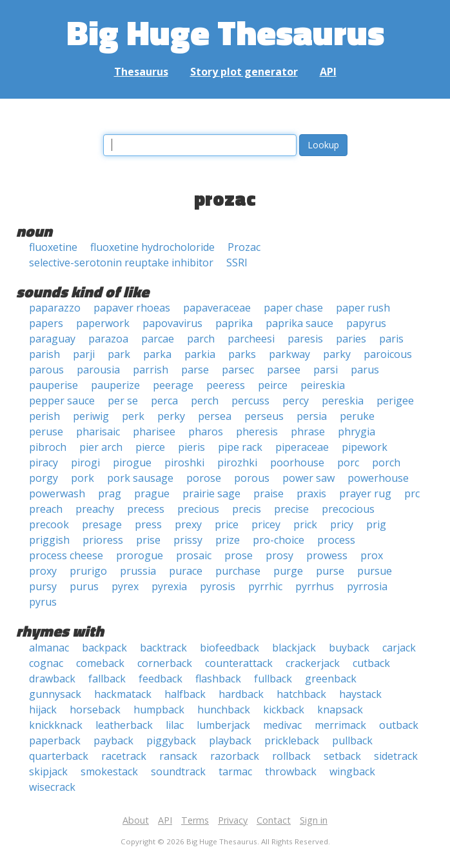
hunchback (223, 709)
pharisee (154, 431)
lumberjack (223, 725)
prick (305, 524)
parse (195, 369)
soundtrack (178, 771)
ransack (178, 756)
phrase (308, 431)
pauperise (53, 385)
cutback (371, 663)
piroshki (184, 462)
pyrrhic (265, 586)
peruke (357, 416)
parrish (150, 369)
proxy (43, 571)
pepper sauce (62, 400)
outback (398, 725)
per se (123, 400)
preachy (94, 509)
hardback (241, 694)
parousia (98, 369)
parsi (325, 369)
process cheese (66, 555)
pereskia (343, 400)
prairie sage (211, 493)
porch (386, 462)
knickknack (56, 725)
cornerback (164, 663)
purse (330, 571)
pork (82, 478)
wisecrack (52, 787)
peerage (173, 385)
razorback (234, 756)
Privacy (233, 820)
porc (348, 462)
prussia (138, 571)
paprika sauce (299, 323)
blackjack (294, 647)
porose (203, 478)
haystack (360, 694)
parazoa (108, 339)
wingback (352, 771)
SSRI (237, 262)
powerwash (57, 493)
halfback (185, 694)
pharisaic (98, 431)
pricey (265, 524)
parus (365, 369)
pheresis (257, 431)
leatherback (124, 725)
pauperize (115, 385)
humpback (158, 709)
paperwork (103, 323)
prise (148, 540)
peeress (225, 385)
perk (133, 416)
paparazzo (55, 308)
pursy (43, 586)
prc (412, 493)
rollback (291, 756)
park (119, 354)
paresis (305, 339)
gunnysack (55, 694)
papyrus (366, 323)
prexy (188, 524)
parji (84, 354)
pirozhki (237, 462)
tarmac (235, 771)
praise (268, 493)
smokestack (109, 771)
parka (157, 354)
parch (201, 339)
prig (376, 524)
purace (185, 571)
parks (242, 354)
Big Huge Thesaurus (225, 32)
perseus (264, 416)
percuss (250, 400)
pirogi (85, 462)
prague (152, 493)
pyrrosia (367, 586)
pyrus (43, 602)
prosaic (193, 555)
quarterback (58, 756)
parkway (289, 354)
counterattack (239, 663)
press (148, 524)
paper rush (363, 308)
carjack (399, 647)
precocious (348, 509)
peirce (273, 385)
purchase (237, 571)
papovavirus (172, 323)
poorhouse (297, 462)
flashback (218, 678)
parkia (199, 354)
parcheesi (251, 339)
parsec (238, 369)
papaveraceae (217, 308)
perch (205, 400)
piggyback (171, 740)
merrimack (340, 725)
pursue (374, 571)
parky (337, 354)
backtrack (163, 647)
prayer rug (365, 493)
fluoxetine (53, 247)
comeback (100, 663)
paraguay (52, 339)
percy (295, 400)
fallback (107, 678)
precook (49, 524)
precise (291, 509)
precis (246, 509)
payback (113, 740)
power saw (308, 478)
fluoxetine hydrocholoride (152, 247)
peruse (46, 431)
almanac (49, 647)
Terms (195, 820)
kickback (283, 709)
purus (84, 586)
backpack (104, 647)
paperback (55, 740)
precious (198, 509)
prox (371, 555)
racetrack (123, 756)
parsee (283, 369)
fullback (273, 678)
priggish (49, 540)
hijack (43, 709)
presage (102, 524)
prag (109, 493)
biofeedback (229, 647)
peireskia (322, 385)
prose (238, 555)
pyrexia (169, 586)
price (227, 524)
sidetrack (396, 756)
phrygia (356, 431)
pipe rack (240, 447)
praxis (311, 493)
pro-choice (278, 540)
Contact (274, 820)
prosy (279, 555)
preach (46, 509)
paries (351, 339)
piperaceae (302, 447)
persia (312, 416)
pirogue (132, 462)
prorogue (139, 555)
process (336, 540)
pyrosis (217, 586)
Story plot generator (244, 72)
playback (230, 740)
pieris (191, 447)
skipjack (48, 771)
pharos (205, 431)
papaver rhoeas (131, 308)
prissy (187, 540)
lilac (175, 725)
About (135, 820)
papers (46, 323)
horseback (95, 709)
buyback (349, 647)
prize (227, 540)
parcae (157, 339)
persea (214, 416)
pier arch (100, 447)
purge (288, 571)
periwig (91, 416)
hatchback (301, 694)
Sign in (314, 820)
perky (171, 416)
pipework (364, 447)
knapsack (340, 709)
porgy (43, 478)
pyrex (125, 586)
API (328, 72)
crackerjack (313, 663)
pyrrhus (314, 586)
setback (342, 756)
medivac (282, 725)
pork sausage (140, 478)
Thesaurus (141, 72)
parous (46, 369)
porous (251, 478)
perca (164, 400)
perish (44, 416)
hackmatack (123, 694)
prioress (103, 540)
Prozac (244, 247)
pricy (341, 524)
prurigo (88, 571)
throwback (291, 771)
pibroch (47, 447)
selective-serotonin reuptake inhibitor (121, 262)
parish (44, 354)
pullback (352, 740)
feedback (160, 678)
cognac (46, 663)
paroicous (388, 354)
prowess (326, 555)
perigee (395, 400)
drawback (52, 678)
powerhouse (378, 478)
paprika (234, 323)
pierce (150, 447)
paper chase (293, 308)
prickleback (291, 740)
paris (391, 339)
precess (145, 509)
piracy (43, 462)
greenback (331, 678)
